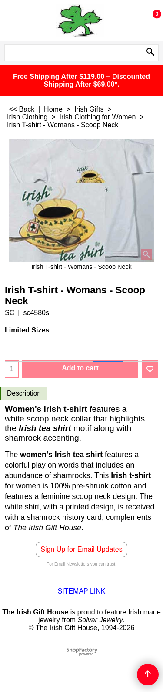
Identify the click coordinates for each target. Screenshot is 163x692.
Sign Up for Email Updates (81, 549)
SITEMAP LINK (82, 591)
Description (24, 393)
